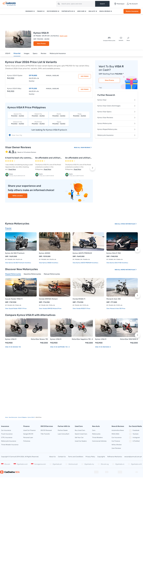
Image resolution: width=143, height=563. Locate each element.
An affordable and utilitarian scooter (53, 158)
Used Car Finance (29, 430)
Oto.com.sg (103, 464)
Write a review (18, 196)
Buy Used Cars (80, 430)
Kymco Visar (116, 100)
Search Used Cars (81, 434)
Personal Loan (28, 437)
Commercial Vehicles (99, 441)
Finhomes (26, 441)
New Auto (92, 11)
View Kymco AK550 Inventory (48, 263)
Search (102, 4)
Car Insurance (6, 430)
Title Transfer (45, 434)
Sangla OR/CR (28, 434)
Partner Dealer (63, 430)
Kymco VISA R (10, 339)
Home (6, 417)
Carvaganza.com (38, 464)
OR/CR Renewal (46, 430)
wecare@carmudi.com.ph (133, 456)
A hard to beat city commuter (19, 158)
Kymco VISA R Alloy (14, 88)
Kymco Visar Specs (116, 112)
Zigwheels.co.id (20, 464)
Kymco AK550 (44, 253)
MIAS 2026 (115, 434)
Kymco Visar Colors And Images (116, 106)
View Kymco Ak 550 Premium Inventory (18, 263)
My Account (132, 4)
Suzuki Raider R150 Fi (14, 299)
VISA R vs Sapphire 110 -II (60, 347)
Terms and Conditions (75, 456)
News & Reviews (104, 11)
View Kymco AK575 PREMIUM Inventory (85, 263)
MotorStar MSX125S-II (129, 339)
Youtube (133, 434)
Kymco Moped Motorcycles (116, 129)
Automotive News (118, 430)
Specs (35, 53)
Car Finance (116, 441)
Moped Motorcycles (129, 269)
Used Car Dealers (81, 441)
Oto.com (5, 464)
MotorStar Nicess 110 (39, 339)
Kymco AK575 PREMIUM (82, 253)
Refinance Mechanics (114, 456)
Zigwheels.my (87, 464)
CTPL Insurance (6, 437)
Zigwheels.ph (55, 464)
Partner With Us (67, 11)
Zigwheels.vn (118, 464)
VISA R (7, 53)
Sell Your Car (79, 437)
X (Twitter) (134, 441)
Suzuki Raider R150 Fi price (18, 308)
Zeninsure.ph (71, 464)
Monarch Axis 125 (113, 299)
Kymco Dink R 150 (113, 253)
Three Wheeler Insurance (9, 444)
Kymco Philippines (22, 417)
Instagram (134, 437)
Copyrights (101, 456)
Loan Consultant (63, 434)
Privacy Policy (90, 456)
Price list (17, 53)
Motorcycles (96, 434)
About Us (52, 456)
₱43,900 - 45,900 (17, 115)
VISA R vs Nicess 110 (13, 347)
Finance (40, 11)
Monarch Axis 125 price (117, 308)
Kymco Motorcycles (116, 123)
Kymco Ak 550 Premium (14, 253)
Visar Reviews (86, 147)
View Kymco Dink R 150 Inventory (117, 263)
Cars (93, 430)
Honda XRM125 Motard (48, 299)
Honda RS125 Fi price (83, 308)
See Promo (84, 76)
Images (26, 53)
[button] (92, 168)
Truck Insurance (6, 434)
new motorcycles (13, 417)
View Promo (41, 43)
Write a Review (117, 444)
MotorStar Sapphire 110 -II (82, 339)
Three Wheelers (97, 437)
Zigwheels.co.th (135, 464)
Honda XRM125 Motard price (51, 308)
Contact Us (62, 456)
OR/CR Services (52, 11)
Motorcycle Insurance (58, 53)
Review (43, 53)
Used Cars (80, 11)
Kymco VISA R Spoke (14, 75)
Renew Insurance (132, 11)
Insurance (29, 11)
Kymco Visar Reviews (116, 118)
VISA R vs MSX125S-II (103, 347)
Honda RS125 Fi (79, 299)
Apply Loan (63, 36)
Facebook (134, 430)
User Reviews (116, 448)
